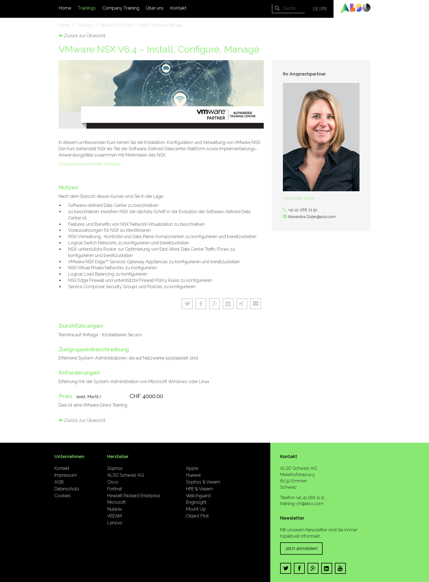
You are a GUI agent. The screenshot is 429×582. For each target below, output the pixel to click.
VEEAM (114, 516)
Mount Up (196, 509)
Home (65, 8)
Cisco (112, 482)
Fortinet (114, 488)
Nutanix (114, 509)
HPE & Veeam (199, 488)
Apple (192, 468)
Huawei (193, 475)
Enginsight (196, 502)
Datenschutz (66, 488)
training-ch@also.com (301, 503)
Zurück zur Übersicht (82, 35)
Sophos (115, 468)
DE (315, 8)
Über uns (155, 8)
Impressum (65, 475)
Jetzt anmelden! (301, 548)
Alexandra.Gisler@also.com (312, 216)
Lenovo (114, 522)
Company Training (120, 8)
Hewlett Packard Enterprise (133, 495)
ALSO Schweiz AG (125, 475)
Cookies (62, 495)
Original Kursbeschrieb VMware (89, 164)
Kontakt (178, 8)
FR (324, 8)
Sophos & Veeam (203, 482)
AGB (59, 482)
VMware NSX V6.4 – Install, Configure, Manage (141, 25)
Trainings (87, 8)
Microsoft (116, 502)
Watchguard (198, 495)
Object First (197, 516)
